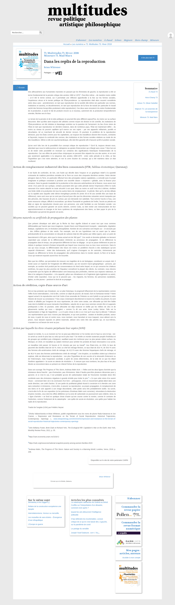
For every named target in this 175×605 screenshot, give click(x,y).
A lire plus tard (148, 58)
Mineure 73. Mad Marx (58, 55)
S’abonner (81, 40)
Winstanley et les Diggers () (38, 502)
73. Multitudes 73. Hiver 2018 (99, 44)
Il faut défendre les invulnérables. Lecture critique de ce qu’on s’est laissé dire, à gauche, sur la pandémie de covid (89, 522)
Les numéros (95, 40)
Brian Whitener (52, 67)
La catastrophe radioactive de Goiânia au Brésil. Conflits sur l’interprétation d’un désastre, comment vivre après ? (89, 505)
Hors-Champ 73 (151, 98)
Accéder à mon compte (131, 558)
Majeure (128, 40)
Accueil (66, 44)
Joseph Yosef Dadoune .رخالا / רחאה (85, 533)
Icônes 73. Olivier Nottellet (147, 103)
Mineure (154, 40)
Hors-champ (141, 40)
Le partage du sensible (80, 529)
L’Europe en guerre (35, 524)
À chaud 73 (153, 92)
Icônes (118, 40)
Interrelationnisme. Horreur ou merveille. (43, 513)
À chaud (108, 40)
